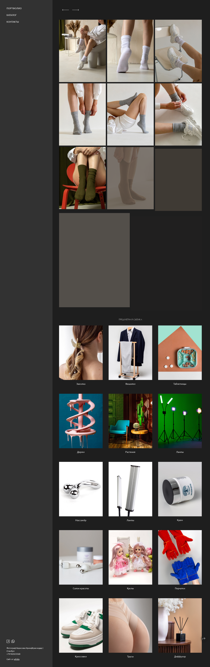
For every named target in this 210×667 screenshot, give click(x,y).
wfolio (17, 659)
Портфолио (14, 8)
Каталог (12, 14)
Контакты (13, 21)
